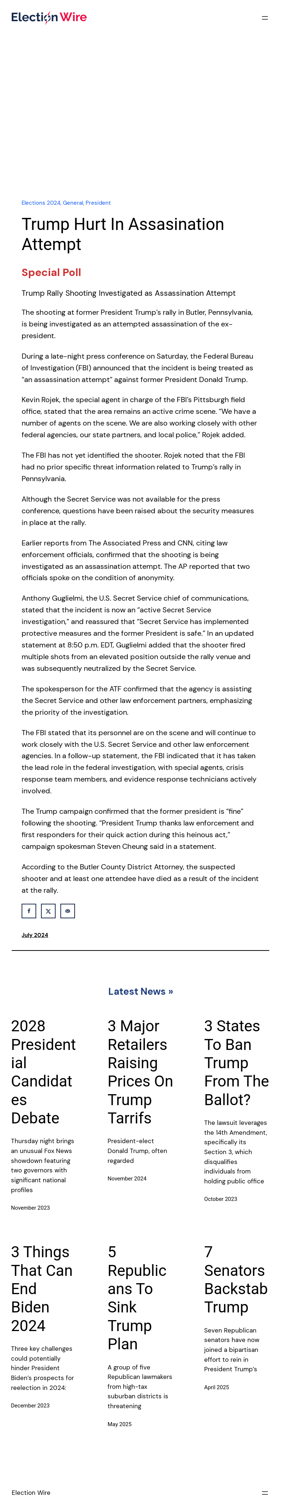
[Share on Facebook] (29, 911)
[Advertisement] (140, 129)
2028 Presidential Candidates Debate (43, 1072)
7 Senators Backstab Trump (236, 1279)
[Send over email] (67, 911)
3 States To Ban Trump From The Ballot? (236, 1063)
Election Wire (31, 1493)
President (98, 203)
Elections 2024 (41, 203)
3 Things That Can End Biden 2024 (42, 1289)
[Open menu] (265, 18)
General (73, 203)
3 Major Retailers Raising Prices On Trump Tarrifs (140, 1072)
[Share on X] (48, 911)
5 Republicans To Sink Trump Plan (137, 1298)
